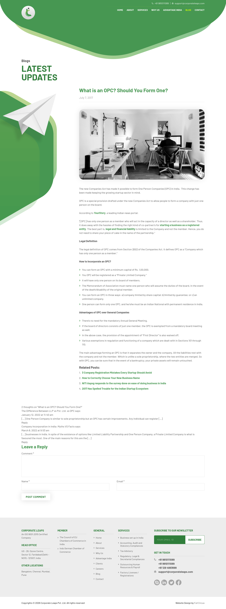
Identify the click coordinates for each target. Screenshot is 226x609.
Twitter (171, 582)
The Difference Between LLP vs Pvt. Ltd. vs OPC (48, 410)
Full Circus (199, 602)
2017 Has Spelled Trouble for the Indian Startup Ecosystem (115, 388)
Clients (99, 563)
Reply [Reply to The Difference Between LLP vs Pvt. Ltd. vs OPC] (24, 422)
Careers (99, 568)
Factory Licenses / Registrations (129, 574)
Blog (188, 10)
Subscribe (194, 539)
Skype (157, 582)
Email (120, 481)
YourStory (100, 212)
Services (143, 10)
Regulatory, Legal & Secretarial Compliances (132, 557)
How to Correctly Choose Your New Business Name (111, 377)
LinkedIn (164, 582)
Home (120, 10)
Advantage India (172, 10)
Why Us (155, 10)
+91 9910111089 (166, 563)
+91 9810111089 (162, 3)
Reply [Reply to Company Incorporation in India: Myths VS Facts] (24, 442)
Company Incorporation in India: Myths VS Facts (48, 426)
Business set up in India (131, 537)
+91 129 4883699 (167, 567)
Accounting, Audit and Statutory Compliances (131, 544)
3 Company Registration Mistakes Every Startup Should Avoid (117, 372)
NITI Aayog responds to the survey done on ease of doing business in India (124, 383)
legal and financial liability (120, 229)
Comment (27, 453)
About (130, 10)
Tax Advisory (126, 551)
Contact (200, 10)
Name (25, 481)
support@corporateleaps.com (190, 3)
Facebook (178, 582)
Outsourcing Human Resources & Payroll (130, 566)
